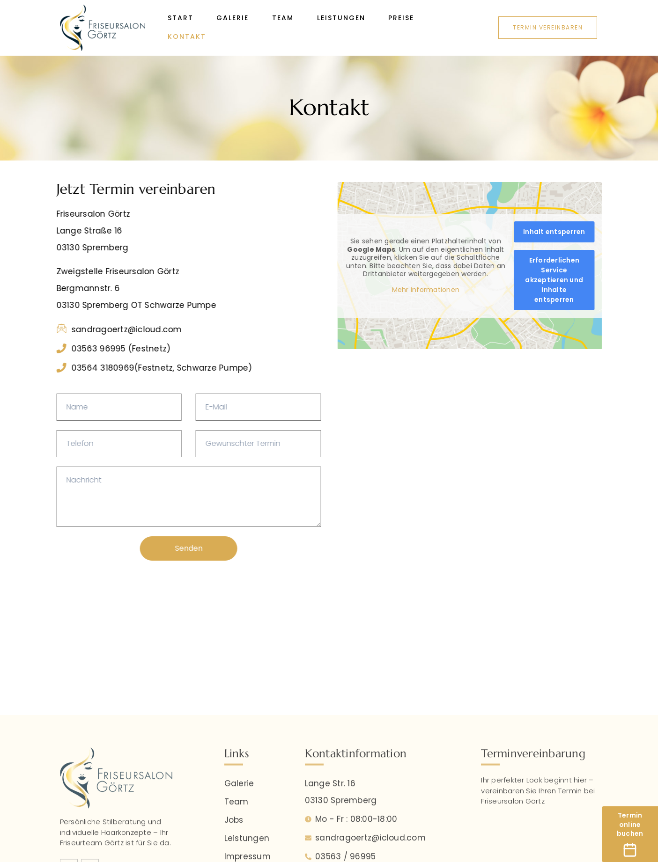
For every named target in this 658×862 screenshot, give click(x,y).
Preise (402, 18)
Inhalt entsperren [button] (573, 231)
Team (283, 18)
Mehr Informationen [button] (445, 290)
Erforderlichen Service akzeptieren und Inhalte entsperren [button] (573, 280)
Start (180, 18)
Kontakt (187, 37)
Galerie (233, 18)
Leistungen (342, 18)
